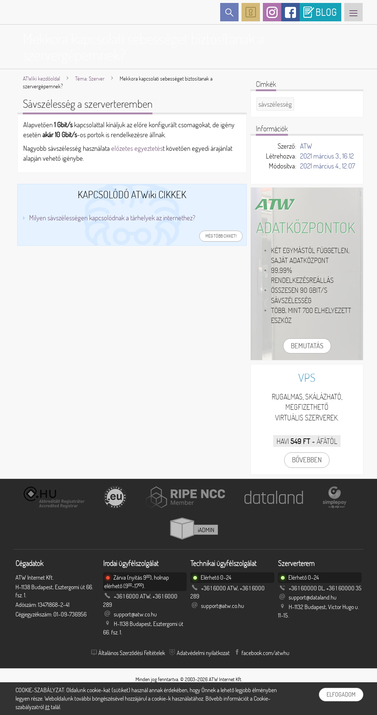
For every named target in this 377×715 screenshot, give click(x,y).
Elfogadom (341, 694)
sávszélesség (275, 104)
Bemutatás (307, 345)
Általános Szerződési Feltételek (131, 653)
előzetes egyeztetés (137, 148)
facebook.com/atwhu (265, 653)
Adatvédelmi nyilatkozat (203, 653)
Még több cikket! (220, 236)
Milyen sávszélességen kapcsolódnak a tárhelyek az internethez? (112, 217)
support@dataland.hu (313, 597)
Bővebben (307, 459)
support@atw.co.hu (135, 614)
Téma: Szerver (90, 78)
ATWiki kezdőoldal (41, 78)
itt (47, 707)
